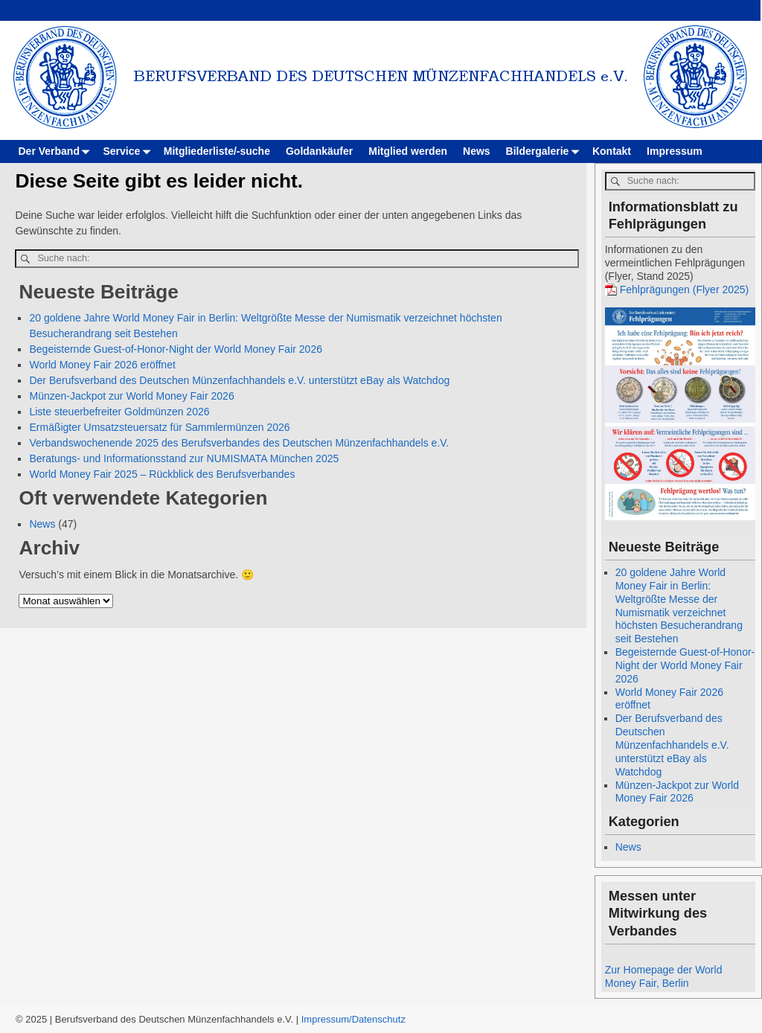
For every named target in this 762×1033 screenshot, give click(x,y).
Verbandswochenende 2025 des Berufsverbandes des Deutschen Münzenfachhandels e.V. (239, 443)
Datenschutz (379, 1019)
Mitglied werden (407, 151)
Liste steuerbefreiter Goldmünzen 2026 (119, 412)
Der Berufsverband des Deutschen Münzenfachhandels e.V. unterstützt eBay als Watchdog (239, 380)
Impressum (674, 151)
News (476, 151)
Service (129, 151)
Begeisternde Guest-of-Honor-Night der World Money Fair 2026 (175, 349)
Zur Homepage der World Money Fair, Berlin (664, 976)
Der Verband (57, 151)
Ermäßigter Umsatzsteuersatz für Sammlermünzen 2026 (159, 427)
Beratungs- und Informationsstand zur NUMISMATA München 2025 (184, 458)
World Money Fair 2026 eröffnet (102, 365)
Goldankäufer (319, 151)
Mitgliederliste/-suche (217, 151)
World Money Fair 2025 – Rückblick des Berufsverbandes (162, 474)
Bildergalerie (545, 151)
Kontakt (611, 151)
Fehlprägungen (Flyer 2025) (684, 289)
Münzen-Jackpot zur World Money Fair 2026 (131, 396)
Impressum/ (326, 1019)
